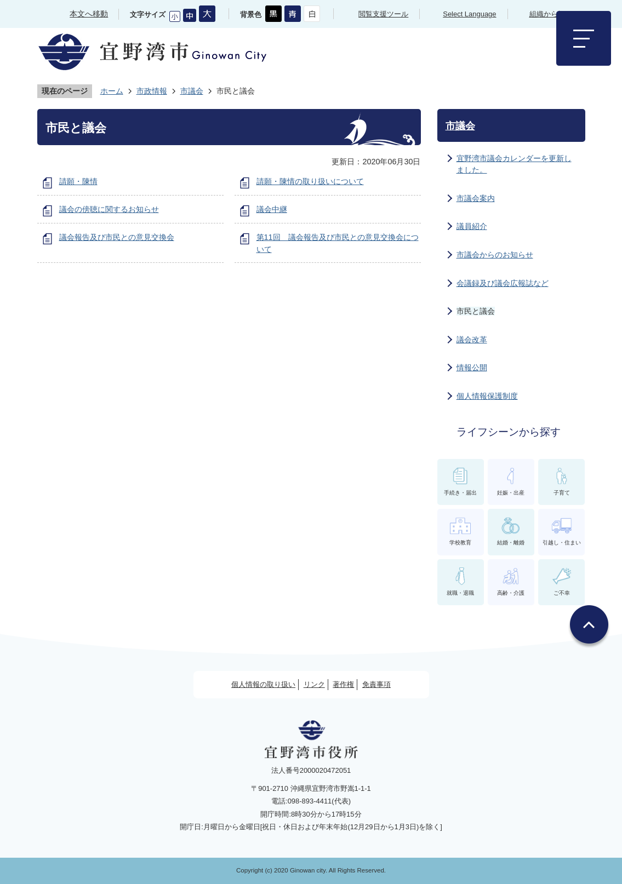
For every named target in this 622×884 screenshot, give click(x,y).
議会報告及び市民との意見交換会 (116, 237)
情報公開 (471, 367)
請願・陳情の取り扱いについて (310, 181)
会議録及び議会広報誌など (502, 283)
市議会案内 (475, 198)
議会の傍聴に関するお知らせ (109, 209)
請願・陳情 (78, 181)
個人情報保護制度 (487, 396)
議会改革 (471, 339)
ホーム (111, 91)
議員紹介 (471, 226)
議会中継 (271, 209)
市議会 (191, 91)
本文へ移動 (89, 13)
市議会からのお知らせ (494, 254)
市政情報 (151, 91)
